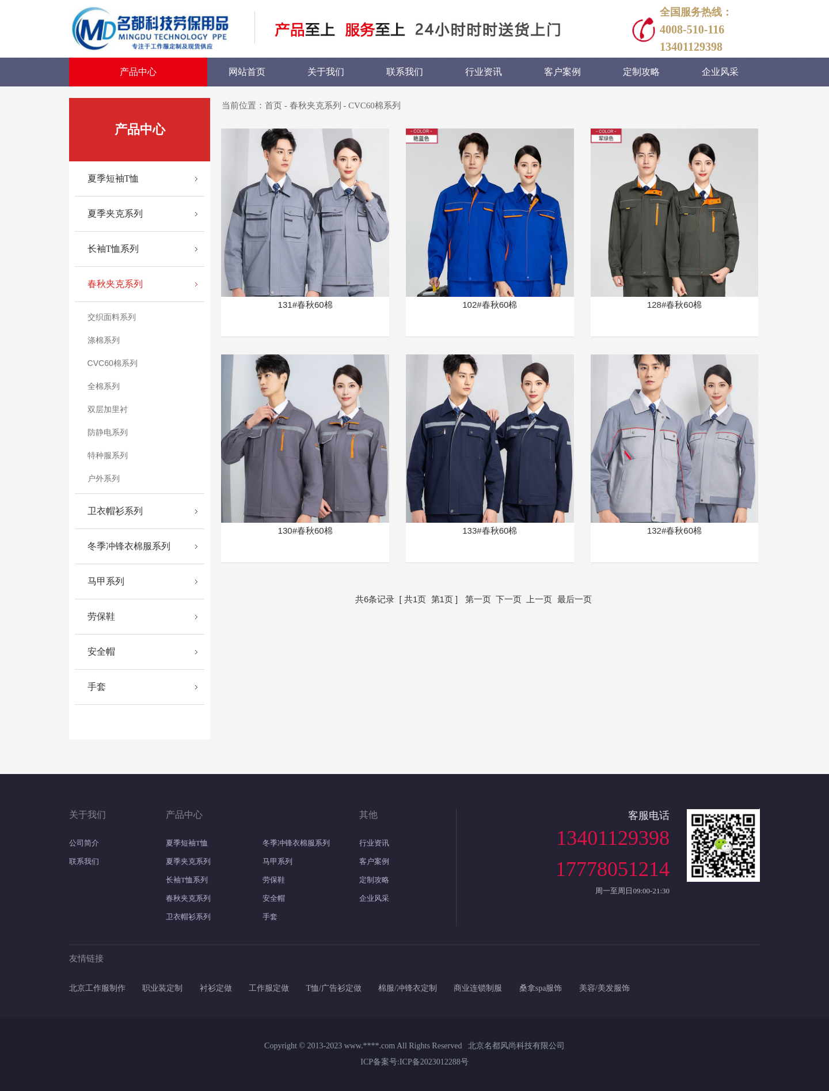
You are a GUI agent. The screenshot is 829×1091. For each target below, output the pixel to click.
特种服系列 (108, 455)
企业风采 (374, 898)
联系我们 (84, 861)
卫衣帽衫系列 (115, 511)
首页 (273, 105)
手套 (97, 687)
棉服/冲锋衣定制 (407, 988)
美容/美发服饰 (604, 988)
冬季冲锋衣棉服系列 (129, 546)
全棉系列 (104, 386)
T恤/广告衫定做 (333, 988)
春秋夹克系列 (115, 284)
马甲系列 (106, 581)
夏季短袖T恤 (113, 178)
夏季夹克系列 (115, 213)
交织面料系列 (112, 317)
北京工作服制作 (97, 988)
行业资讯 (374, 843)
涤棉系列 (104, 340)
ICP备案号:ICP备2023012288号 (414, 1062)
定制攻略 (374, 879)
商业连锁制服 (478, 988)
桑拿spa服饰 (540, 988)
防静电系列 (108, 432)
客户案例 (374, 861)
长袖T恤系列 (113, 249)
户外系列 (104, 478)
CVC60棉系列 (113, 363)
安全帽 (101, 651)
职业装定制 (162, 988)
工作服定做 (269, 988)
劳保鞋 (101, 616)
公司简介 (84, 843)
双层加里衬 (108, 409)
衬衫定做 (216, 988)
